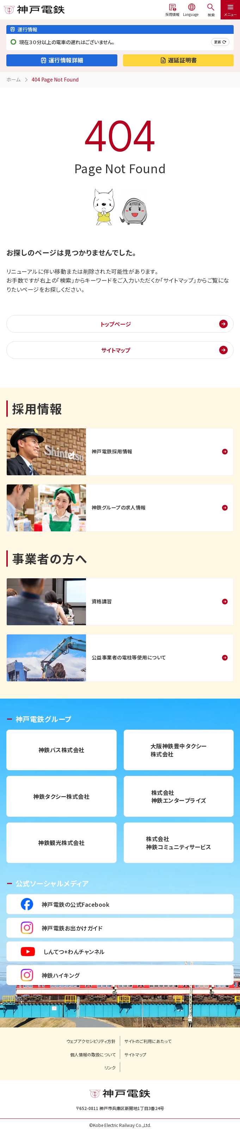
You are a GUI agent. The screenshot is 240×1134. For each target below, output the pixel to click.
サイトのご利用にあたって (147, 1041)
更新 (220, 41)
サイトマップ (115, 350)
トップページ (115, 324)
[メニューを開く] (211, 10)
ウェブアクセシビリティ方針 (91, 1041)
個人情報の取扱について (93, 1054)
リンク (110, 1067)
